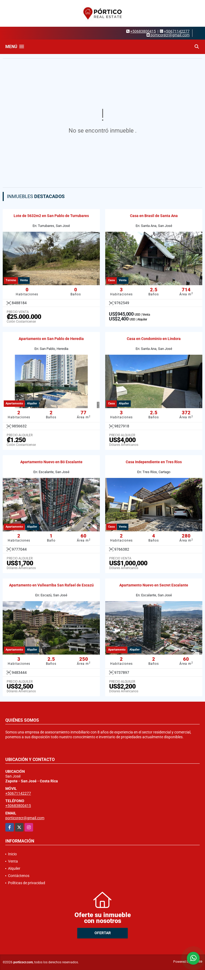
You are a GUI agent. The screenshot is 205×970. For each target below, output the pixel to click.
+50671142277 (177, 31)
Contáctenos (18, 876)
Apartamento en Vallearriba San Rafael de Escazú (51, 585)
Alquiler (14, 868)
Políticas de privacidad (26, 883)
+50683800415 (143, 31)
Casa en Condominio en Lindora (154, 339)
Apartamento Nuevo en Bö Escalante (51, 462)
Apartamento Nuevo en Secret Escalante (153, 585)
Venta (13, 861)
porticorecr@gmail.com (24, 818)
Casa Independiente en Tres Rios (154, 462)
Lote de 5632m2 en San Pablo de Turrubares (51, 216)
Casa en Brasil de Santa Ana (154, 216)
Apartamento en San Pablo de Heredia (51, 339)
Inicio (12, 854)
